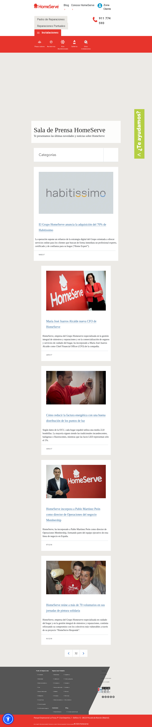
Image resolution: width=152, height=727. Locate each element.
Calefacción (56, 678)
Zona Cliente (103, 674)
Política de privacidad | (43, 724)
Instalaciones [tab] (50, 32)
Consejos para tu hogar (72, 711)
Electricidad (40, 678)
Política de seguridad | (61, 724)
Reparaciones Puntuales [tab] (51, 26)
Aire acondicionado (42, 691)
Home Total (40, 699)
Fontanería (40, 674)
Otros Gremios (67, 699)
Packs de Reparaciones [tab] (51, 19)
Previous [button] (69, 653)
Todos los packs (41, 704)
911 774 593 (105, 20)
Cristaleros (66, 687)
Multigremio (40, 695)
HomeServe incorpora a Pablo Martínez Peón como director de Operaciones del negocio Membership (73, 514)
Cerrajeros (66, 683)
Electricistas (56, 674)
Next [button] (83, 653)
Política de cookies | (52, 724)
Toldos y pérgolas (68, 678)
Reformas (66, 695)
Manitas (55, 691)
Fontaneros (56, 683)
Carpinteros (66, 674)
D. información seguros (43, 708)
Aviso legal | (36, 724)
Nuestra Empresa (57, 711)
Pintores (66, 691)
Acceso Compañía (104, 681)
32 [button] (76, 653)
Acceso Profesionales (105, 678)
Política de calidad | (70, 724)
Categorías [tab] (78, 155)
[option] (76, 653)
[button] (8, 719)
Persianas (55, 695)
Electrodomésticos (42, 683)
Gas (38, 687)
